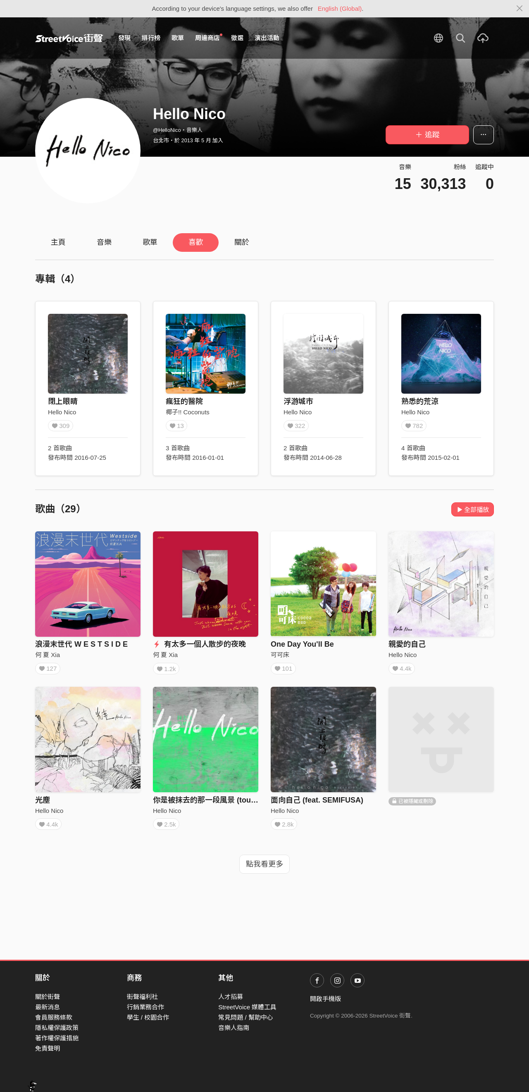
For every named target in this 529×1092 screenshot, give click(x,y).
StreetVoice (69, 38)
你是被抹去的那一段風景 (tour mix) (212, 802)
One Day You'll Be (302, 644)
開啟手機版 (325, 998)
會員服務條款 (53, 1017)
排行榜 (151, 37)
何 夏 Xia (47, 654)
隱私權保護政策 (57, 1027)
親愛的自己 (407, 644)
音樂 (104, 242)
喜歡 (195, 242)
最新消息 (47, 1007)
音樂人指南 (233, 1027)
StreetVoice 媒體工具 (247, 1007)
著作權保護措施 (57, 1038)
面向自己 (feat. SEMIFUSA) (317, 802)
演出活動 (267, 37)
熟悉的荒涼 (419, 401)
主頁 (58, 242)
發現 (124, 37)
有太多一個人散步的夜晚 (199, 644)
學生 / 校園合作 (148, 1017)
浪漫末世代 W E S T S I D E (81, 644)
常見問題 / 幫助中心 (245, 1017)
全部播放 (472, 509)
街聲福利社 (142, 996)
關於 (241, 242)
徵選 (237, 37)
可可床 (280, 654)
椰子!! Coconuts (188, 412)
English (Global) (340, 8)
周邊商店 (208, 37)
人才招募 (230, 996)
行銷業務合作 (145, 1007)
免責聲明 (47, 1048)
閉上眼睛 (63, 401)
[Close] (519, 9)
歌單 (178, 37)
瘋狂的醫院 (184, 401)
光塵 (42, 802)
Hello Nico (62, 412)
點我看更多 (264, 869)
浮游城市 (298, 401)
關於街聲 (47, 996)
